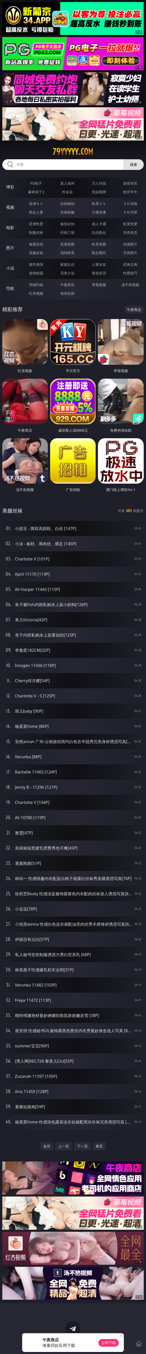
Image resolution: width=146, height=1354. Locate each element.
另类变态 (130, 232)
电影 (10, 227)
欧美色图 (99, 244)
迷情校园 (36, 273)
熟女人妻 (36, 212)
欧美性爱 (130, 223)
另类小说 (67, 273)
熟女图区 (99, 252)
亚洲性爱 (36, 223)
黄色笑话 (99, 273)
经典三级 (67, 232)
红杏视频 (36, 293)
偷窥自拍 (36, 244)
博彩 (10, 187)
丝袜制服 (67, 212)
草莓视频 (99, 284)
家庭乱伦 (67, 264)
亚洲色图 (67, 244)
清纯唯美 (67, 252)
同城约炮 (36, 284)
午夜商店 (67, 284)
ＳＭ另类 (130, 212)
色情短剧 (67, 293)
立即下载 (108, 1342)
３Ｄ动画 (130, 203)
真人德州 (67, 183)
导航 (10, 288)
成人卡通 (99, 223)
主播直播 (99, 212)
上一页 (63, 1146)
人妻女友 (99, 264)
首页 (46, 1146)
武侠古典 (130, 264)
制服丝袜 (36, 232)
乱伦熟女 (99, 232)
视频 (10, 207)
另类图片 (130, 252)
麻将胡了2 (36, 191)
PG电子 (36, 183)
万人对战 (99, 183)
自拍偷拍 (67, 203)
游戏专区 (130, 183)
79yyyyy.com (73, 152)
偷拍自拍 (67, 223)
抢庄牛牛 (130, 191)
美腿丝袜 (36, 252)
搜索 (133, 164)
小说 (10, 268)
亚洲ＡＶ (36, 203)
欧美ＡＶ (99, 203)
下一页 (82, 1146)
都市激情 (36, 264)
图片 (10, 248)
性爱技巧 (130, 273)
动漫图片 (130, 244)
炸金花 (67, 191)
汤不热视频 (130, 284)
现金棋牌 (99, 191)
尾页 (99, 1146)
